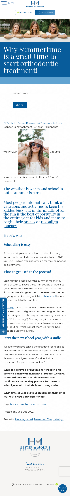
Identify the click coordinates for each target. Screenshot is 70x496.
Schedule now (24, 12)
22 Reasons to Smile (51, 123)
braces (29, 221)
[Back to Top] (56, 484)
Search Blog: (20, 93)
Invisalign (9, 307)
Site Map (50, 484)
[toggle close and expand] (3, 332)
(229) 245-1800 (45, 12)
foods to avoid (47, 296)
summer (35, 404)
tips (44, 404)
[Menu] (3, 3)
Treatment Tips (43, 419)
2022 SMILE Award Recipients (21, 123)
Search (20, 105)
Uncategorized (24, 419)
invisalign (24, 404)
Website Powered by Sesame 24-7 (28, 484)
